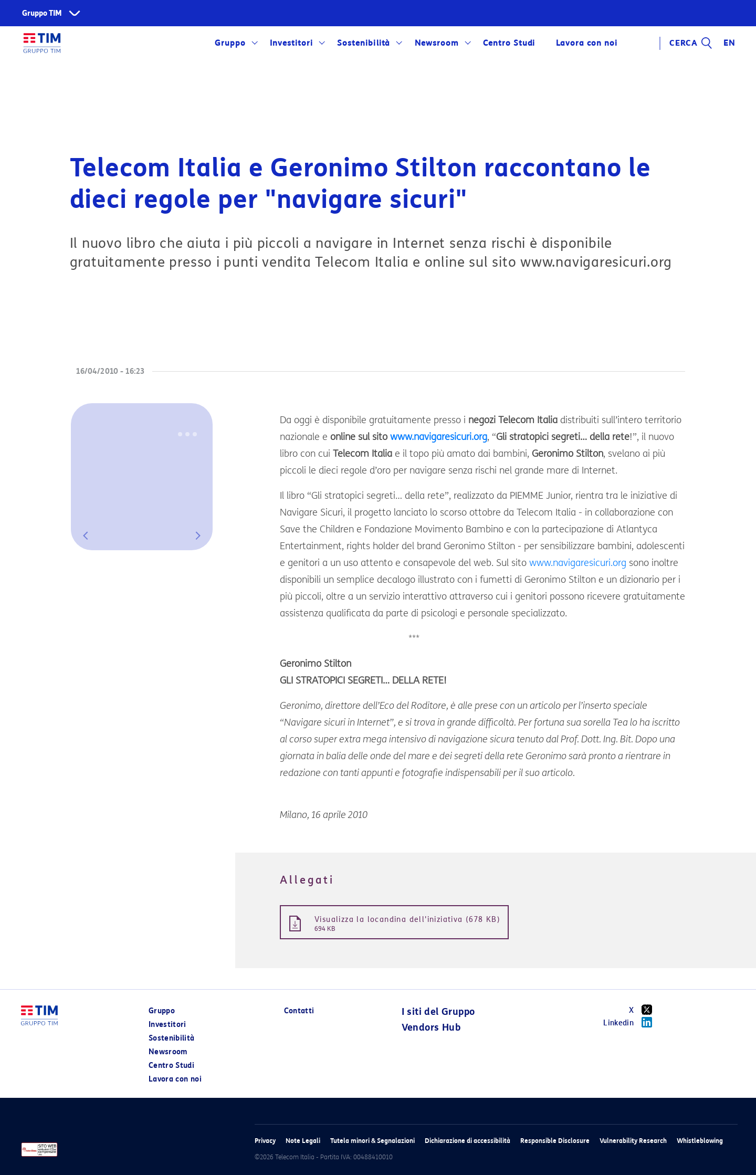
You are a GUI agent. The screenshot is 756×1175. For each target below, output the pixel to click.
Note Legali (303, 1141)
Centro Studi (509, 43)
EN (729, 43)
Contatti (299, 1010)
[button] (85, 535)
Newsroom (437, 43)
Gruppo (230, 43)
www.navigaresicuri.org (438, 437)
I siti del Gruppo (438, 1011)
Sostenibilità (363, 43)
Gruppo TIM (42, 13)
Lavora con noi (586, 43)
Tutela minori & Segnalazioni (372, 1141)
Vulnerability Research (633, 1141)
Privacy (265, 1141)
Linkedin (631, 1022)
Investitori (291, 43)
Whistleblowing (700, 1141)
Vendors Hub (431, 1027)
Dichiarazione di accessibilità (467, 1141)
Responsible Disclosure (555, 1141)
